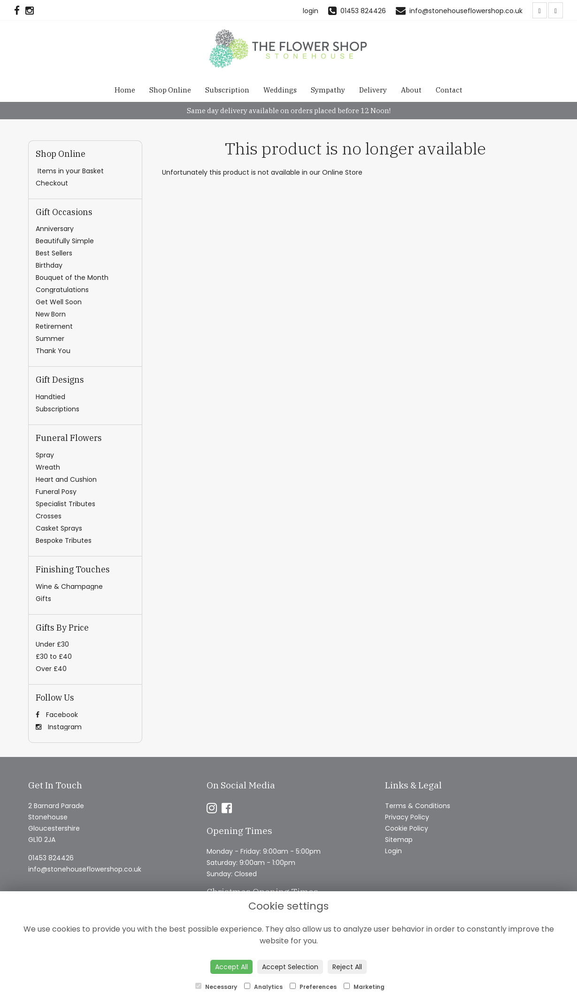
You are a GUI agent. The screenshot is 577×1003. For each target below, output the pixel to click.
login (310, 10)
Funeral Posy (56, 491)
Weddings (280, 89)
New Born (51, 314)
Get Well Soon (59, 302)
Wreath (48, 467)
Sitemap (399, 839)
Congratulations (62, 289)
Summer (50, 338)
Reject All (347, 967)
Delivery (373, 89)
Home (125, 89)
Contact (449, 89)
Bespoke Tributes (64, 540)
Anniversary (55, 228)
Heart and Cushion (66, 479)
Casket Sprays (59, 528)
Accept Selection (290, 967)
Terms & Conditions (417, 805)
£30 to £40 (54, 656)
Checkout (52, 183)
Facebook (57, 714)
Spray (45, 455)
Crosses (49, 516)
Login (393, 851)
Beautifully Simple (65, 241)
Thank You (53, 350)
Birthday (49, 265)
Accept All (231, 967)
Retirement (54, 326)
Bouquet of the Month (72, 277)
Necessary (216, 987)
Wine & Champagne (69, 586)
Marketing (364, 987)
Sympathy (328, 89)
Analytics (263, 987)
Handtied (50, 396)
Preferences (313, 987)
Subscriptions (57, 409)
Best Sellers (54, 253)
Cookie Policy (406, 828)
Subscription (227, 89)
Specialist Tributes (65, 504)
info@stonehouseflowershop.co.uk (84, 869)
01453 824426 (51, 858)
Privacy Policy (407, 817)
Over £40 (51, 668)
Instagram (59, 727)
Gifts (43, 598)
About (411, 89)
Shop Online (170, 89)
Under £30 (52, 644)
